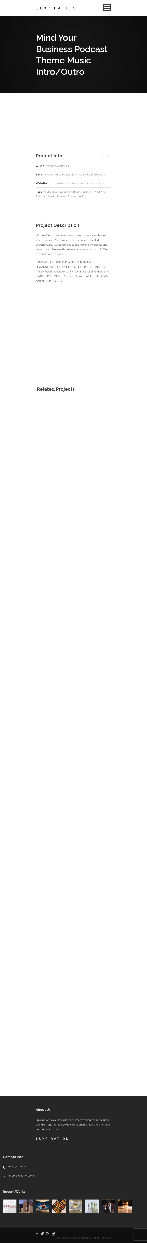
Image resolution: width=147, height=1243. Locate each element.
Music (51, 196)
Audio (47, 191)
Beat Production (62, 191)
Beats (76, 191)
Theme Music (76, 196)
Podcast (61, 196)
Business (87, 191)
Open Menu (107, 7)
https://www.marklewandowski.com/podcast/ (76, 183)
